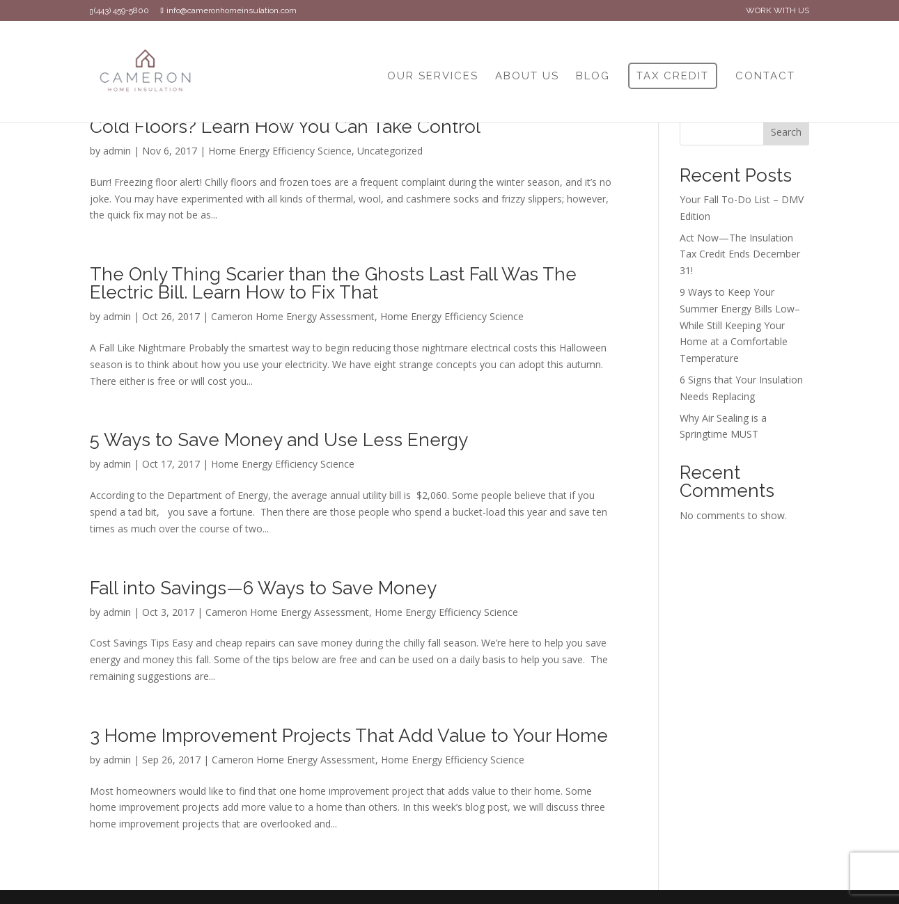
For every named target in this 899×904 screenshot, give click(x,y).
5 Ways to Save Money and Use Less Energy (279, 439)
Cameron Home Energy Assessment (293, 316)
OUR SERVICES (432, 76)
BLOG (593, 76)
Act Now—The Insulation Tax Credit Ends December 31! (740, 254)
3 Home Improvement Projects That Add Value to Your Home (349, 735)
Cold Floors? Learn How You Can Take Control (285, 126)
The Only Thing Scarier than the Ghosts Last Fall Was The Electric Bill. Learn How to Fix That (333, 283)
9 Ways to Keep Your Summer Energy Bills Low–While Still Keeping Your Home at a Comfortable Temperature (740, 325)
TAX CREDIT (672, 76)
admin (117, 150)
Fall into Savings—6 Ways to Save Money (263, 588)
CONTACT (765, 76)
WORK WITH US (777, 10)
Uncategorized (390, 150)
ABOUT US (527, 76)
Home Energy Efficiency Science (280, 150)
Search (786, 131)
